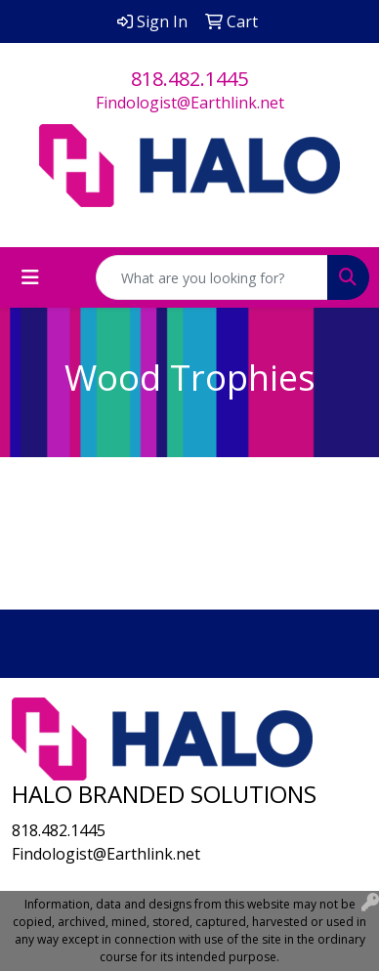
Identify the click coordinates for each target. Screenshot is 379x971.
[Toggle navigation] (30, 277)
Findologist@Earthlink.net (190, 102)
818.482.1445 (189, 78)
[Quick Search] (212, 277)
